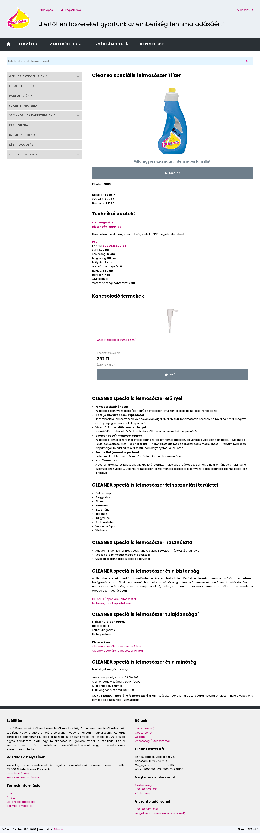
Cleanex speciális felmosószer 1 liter (117, 646)
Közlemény (142, 793)
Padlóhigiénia (21, 96)
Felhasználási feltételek (23, 777)
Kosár (245, 10)
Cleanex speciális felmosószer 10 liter (117, 651)
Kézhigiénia (18, 125)
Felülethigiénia (22, 86)
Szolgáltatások (23, 154)
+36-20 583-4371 (147, 789)
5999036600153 (114, 246)
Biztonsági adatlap (106, 227)
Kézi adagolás (21, 145)
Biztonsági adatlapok (21, 802)
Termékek (28, 44)
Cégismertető (144, 728)
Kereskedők (152, 44)
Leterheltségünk (18, 773)
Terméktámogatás (111, 44)
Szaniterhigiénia (23, 106)
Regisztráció (71, 10)
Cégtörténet (144, 733)
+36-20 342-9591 (146, 809)
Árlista (11, 798)
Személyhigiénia (22, 135)
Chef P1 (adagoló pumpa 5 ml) (117, 340)
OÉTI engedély (102, 222)
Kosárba (172, 173)
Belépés (46, 10)
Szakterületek (64, 44)
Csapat (140, 737)
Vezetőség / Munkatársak (153, 741)
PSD (95, 242)
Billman (58, 829)
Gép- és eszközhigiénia (28, 76)
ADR (9, 793)
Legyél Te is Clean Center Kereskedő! (160, 813)
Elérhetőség (143, 785)
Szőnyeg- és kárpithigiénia (32, 115)
